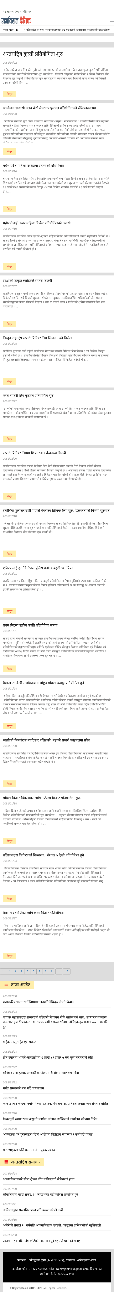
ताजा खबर (10, 30)
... (59, 971)
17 (66, 971)
